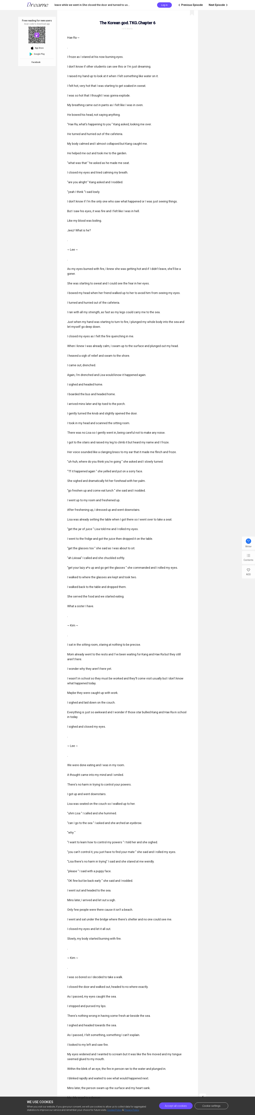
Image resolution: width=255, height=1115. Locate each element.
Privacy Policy (131, 1110)
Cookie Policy (114, 1110)
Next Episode (218, 5)
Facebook (36, 62)
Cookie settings (211, 1105)
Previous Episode (190, 5)
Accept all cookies (176, 1105)
